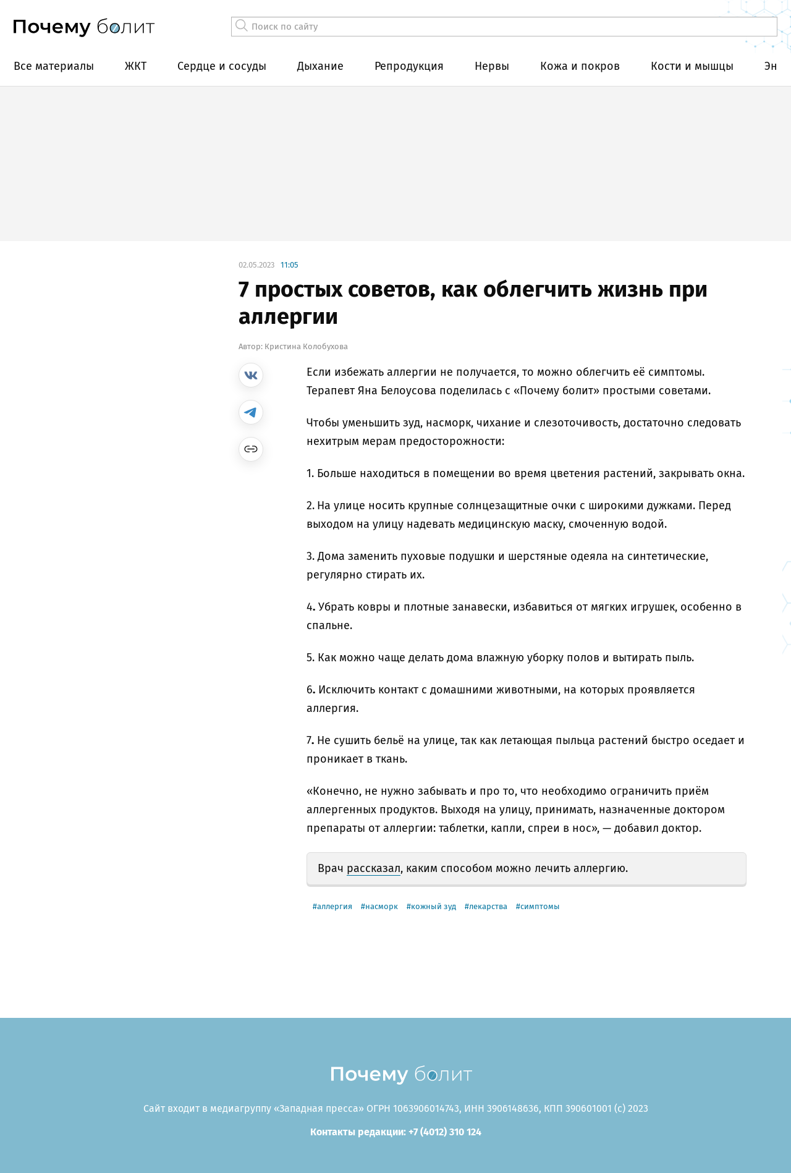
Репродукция (409, 66)
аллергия (334, 906)
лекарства (488, 906)
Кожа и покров (580, 66)
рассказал (373, 868)
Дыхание (320, 66)
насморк (381, 906)
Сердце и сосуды (221, 66)
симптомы (540, 906)
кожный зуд (433, 906)
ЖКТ (135, 66)
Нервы (492, 66)
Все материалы (54, 66)
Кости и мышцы (692, 66)
